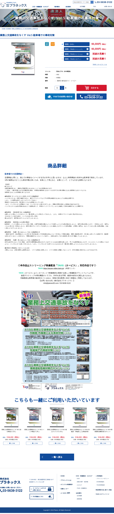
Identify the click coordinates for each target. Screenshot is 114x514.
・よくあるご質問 (64, 494)
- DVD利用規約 (100, 483)
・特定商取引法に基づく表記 (103, 491)
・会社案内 (78, 494)
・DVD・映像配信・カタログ (83, 477)
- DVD (78, 479)
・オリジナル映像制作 (66, 485)
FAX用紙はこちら (42, 497)
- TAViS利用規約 (100, 486)
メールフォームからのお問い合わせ (42, 490)
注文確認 (81, 6)
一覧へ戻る (57, 458)
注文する (92, 89)
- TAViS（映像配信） (82, 489)
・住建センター (64, 490)
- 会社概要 (79, 496)
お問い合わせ (106, 6)
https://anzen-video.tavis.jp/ (53, 269)
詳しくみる (11, 444)
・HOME (62, 477)
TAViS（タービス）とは (100, 65)
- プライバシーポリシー (102, 479)
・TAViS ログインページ (101, 495)
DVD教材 (8, 29)
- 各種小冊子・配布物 (82, 483)
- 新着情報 (79, 500)
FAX (93, 6)
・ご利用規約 (98, 477)
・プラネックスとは (65, 481)
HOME (3, 29)
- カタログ (79, 486)
